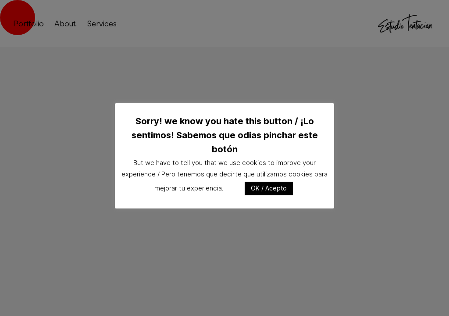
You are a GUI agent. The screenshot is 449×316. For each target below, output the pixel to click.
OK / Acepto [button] (269, 188)
